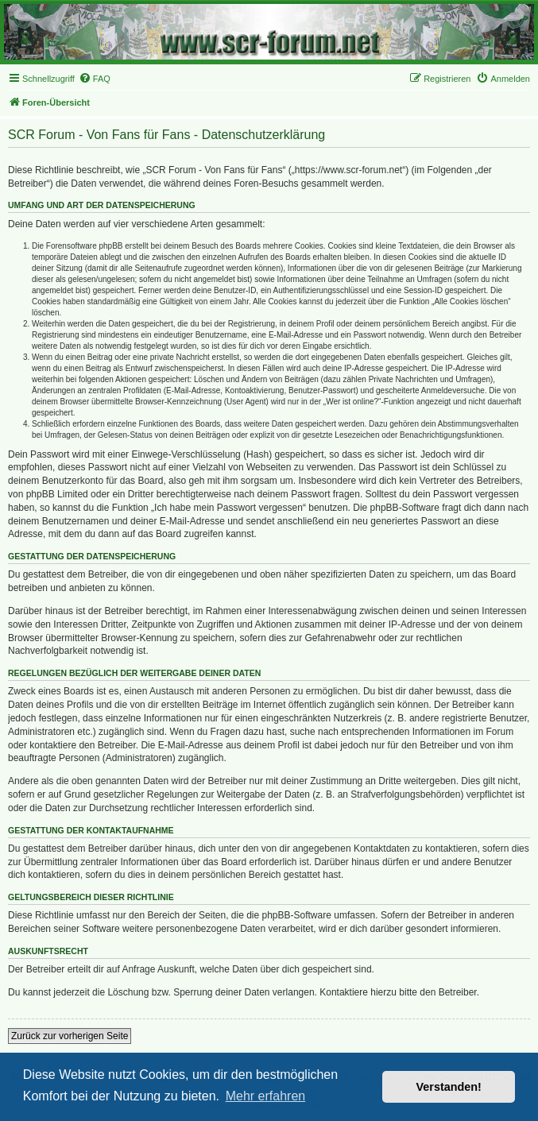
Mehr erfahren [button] (266, 1096)
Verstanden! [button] (449, 1086)
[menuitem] (94, 78)
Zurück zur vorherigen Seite (69, 1036)
